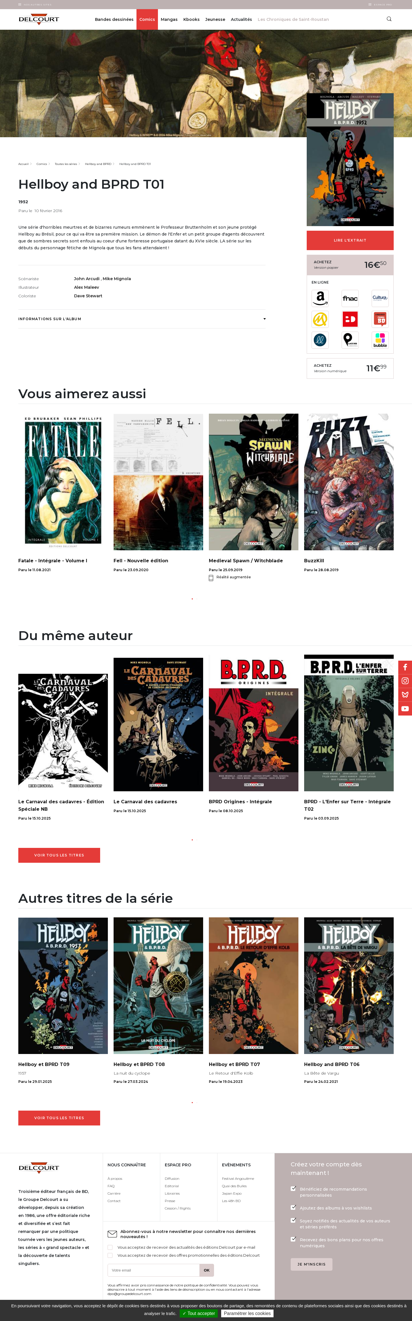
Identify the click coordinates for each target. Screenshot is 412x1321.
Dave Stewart (88, 295)
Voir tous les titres (59, 855)
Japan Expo (231, 1193)
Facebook (405, 667)
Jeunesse (215, 19)
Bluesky (405, 695)
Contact (114, 1201)
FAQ (111, 1186)
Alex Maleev (86, 287)
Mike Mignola (117, 278)
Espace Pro (383, 4)
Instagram (405, 681)
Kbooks (191, 19)
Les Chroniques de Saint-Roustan (293, 19)
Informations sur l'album (142, 319)
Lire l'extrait (350, 240)
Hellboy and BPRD (98, 164)
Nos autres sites (38, 4)
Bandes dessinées (114, 19)
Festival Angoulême (238, 1178)
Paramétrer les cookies (247, 1313)
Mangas (169, 19)
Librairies (172, 1193)
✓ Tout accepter (199, 1313)
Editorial (172, 1186)
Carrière (114, 1193)
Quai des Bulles (234, 1186)
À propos (115, 1178)
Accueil (23, 164)
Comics (147, 19)
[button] (192, 599)
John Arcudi (87, 278)
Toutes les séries (66, 164)
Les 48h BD (231, 1201)
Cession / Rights (178, 1208)
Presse (170, 1201)
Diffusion (172, 1178)
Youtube (405, 709)
